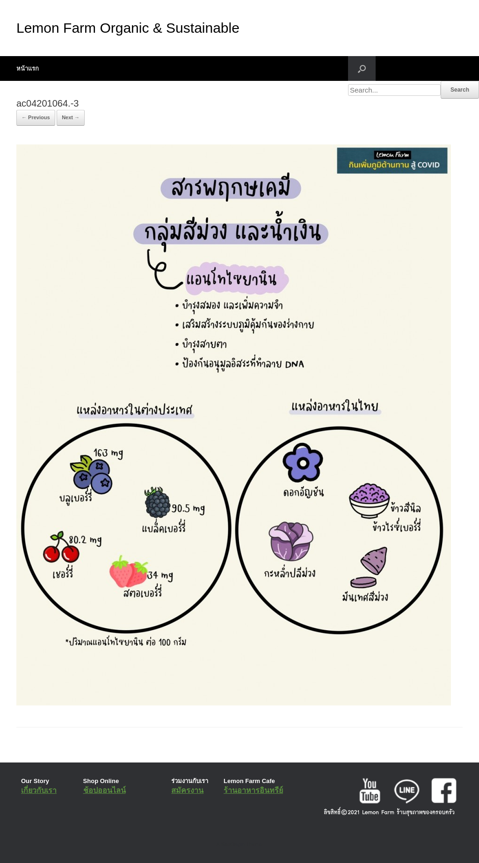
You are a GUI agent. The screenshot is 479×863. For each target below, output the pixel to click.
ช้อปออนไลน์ (104, 790)
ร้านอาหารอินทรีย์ (253, 790)
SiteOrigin (233, 844)
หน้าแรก (27, 68)
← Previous (36, 117)
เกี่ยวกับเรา (39, 790)
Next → (71, 117)
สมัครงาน (187, 790)
